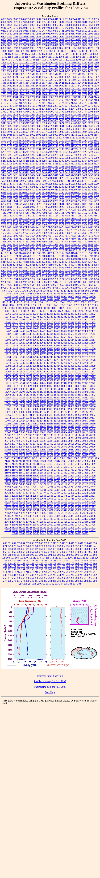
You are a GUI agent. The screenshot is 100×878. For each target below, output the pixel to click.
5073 (21, 131)
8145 (26, 253)
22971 (92, 507)
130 (19, 560)
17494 (92, 377)
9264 (44, 279)
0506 (67, 30)
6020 (61, 178)
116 (52, 557)
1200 (55, 59)
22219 (43, 487)
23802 (57, 527)
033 (59, 546)
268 (72, 578)
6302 (3, 189)
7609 (55, 235)
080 (81, 552)
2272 (73, 105)
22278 (29, 490)
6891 (9, 207)
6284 (67, 186)
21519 (36, 466)
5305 (90, 160)
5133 (44, 140)
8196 (3, 259)
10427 (10, 290)
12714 (15, 354)
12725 (57, 354)
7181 (32, 218)
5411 (26, 172)
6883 (73, 204)
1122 (10, 53)
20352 (78, 440)
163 (72, 563)
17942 (78, 383)
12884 (50, 368)
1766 (32, 94)
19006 (7, 409)
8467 (38, 270)
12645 (15, 348)
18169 (64, 388)
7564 (96, 230)
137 (50, 560)
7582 (44, 233)
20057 (29, 432)
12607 (22, 339)
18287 (15, 391)
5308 (9, 163)
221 (50, 572)
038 (81, 546)
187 (86, 566)
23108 (64, 513)
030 (45, 546)
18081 (85, 386)
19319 (15, 417)
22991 (36, 510)
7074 (61, 209)
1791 (55, 97)
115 (48, 557)
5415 (50, 172)
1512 (44, 74)
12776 (92, 360)
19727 (7, 426)
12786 (64, 363)
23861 (15, 530)
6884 (78, 204)
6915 (21, 207)
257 (23, 578)
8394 (38, 267)
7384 (84, 224)
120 (70, 557)
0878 (67, 45)
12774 (78, 360)
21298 (29, 461)
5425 (9, 175)
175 (32, 566)
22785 (22, 504)
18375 (22, 394)
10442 (67, 290)
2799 (96, 111)
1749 (32, 91)
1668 (55, 85)
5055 (26, 129)
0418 (55, 27)
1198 (44, 59)
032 (54, 546)
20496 (57, 443)
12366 (50, 313)
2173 (55, 103)
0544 (3, 33)
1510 (32, 74)
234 (14, 575)
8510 (44, 273)
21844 (92, 472)
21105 (18, 458)
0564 (15, 33)
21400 (92, 461)
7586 (55, 233)
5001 (32, 120)
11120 (53, 311)
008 (41, 543)
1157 (27, 56)
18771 (22, 403)
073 (50, 552)
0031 (44, 22)
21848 (15, 475)
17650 (78, 380)
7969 (84, 244)
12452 (29, 328)
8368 (44, 264)
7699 (50, 241)
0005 (26, 19)
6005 (21, 178)
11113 (32, 311)
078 (72, 552)
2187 (15, 105)
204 (68, 569)
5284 (21, 160)
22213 (29, 487)
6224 (67, 183)
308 (79, 583)
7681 (26, 241)
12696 (43, 351)
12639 (64, 345)
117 (56, 557)
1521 (96, 74)
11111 (19, 311)
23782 (43, 527)
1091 (33, 51)
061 (90, 549)
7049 (26, 209)
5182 (90, 146)
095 (54, 554)
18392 (43, 394)
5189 (26, 149)
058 (77, 549)
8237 (50, 261)
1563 (73, 77)
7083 (4, 212)
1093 (44, 51)
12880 (22, 368)
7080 (84, 209)
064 (10, 552)
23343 (71, 516)
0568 (38, 33)
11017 (19, 302)
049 (36, 549)
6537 (9, 198)
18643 (92, 397)
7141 (21, 215)
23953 (85, 530)
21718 (50, 469)
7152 (44, 215)
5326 (3, 166)
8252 (73, 261)
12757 (22, 360)
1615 (32, 82)
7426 (55, 227)
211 (5, 572)
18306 (36, 391)
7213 (9, 221)
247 (72, 575)
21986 (29, 481)
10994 (36, 299)
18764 (15, 403)
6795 (21, 204)
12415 (43, 322)
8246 (61, 261)
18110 (36, 388)
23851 (85, 527)
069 (32, 552)
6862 (26, 204)
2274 (84, 105)
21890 (92, 475)
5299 (55, 160)
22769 (92, 501)
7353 (55, 224)
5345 (67, 166)
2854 (73, 114)
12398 (43, 319)
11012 (5, 302)
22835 (71, 504)
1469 (78, 71)
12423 (92, 322)
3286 (3, 120)
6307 (32, 189)
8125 (61, 250)
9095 (84, 276)
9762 (73, 287)
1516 (67, 74)
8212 (90, 259)
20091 (71, 432)
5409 (15, 172)
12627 (71, 342)
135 (41, 560)
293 (90, 580)
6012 (44, 178)
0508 (78, 30)
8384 (3, 267)
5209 (15, 152)
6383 (9, 195)
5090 (21, 134)
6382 (3, 195)
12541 (85, 334)
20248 (85, 438)
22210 (22, 487)
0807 (55, 39)
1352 (96, 68)
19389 (78, 417)
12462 (7, 331)
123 (83, 557)
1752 (50, 91)
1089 (21, 51)
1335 (3, 68)
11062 (88, 302)
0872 (32, 45)
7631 (21, 238)
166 (86, 563)
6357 (55, 192)
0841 (73, 42)
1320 (44, 65)
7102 (67, 212)
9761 (67, 287)
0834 (38, 42)
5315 (38, 163)
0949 (26, 48)
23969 (15, 533)
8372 (55, 264)
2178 (78, 103)
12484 (22, 334)
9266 (55, 279)
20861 (85, 452)
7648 (50, 238)
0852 (90, 42)
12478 (71, 331)
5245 (21, 157)
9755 (44, 287)
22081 (7, 484)
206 (77, 569)
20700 (29, 452)
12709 (85, 351)
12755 (15, 360)
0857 (21, 45)
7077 (67, 209)
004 (23, 543)
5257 (78, 157)
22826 (57, 504)
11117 (39, 311)
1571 (21, 79)
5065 (78, 129)
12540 (78, 334)
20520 (64, 443)
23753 (29, 527)
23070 (22, 513)
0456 (21, 30)
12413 (36, 322)
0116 (3, 27)
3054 (32, 117)
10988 (92, 296)
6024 (84, 178)
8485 (96, 270)
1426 (32, 71)
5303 (78, 160)
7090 (38, 212)
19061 (57, 409)
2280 (21, 108)
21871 (43, 475)
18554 (29, 397)
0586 (78, 33)
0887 (96, 45)
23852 (92, 527)
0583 (73, 33)
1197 (38, 59)
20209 (43, 438)
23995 (29, 533)
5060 (50, 129)
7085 (15, 212)
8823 (84, 273)
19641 (50, 423)
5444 (44, 175)
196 (32, 569)
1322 (55, 65)
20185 (29, 438)
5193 (50, 149)
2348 (78, 108)
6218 (38, 183)
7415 (38, 227)
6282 (55, 186)
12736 (15, 357)
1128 (44, 53)
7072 (55, 209)
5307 (3, 163)
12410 (15, 322)
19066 (78, 409)
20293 (36, 440)
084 (5, 554)
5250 (50, 157)
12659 (22, 351)
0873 (38, 45)
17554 (43, 380)
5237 (73, 155)
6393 (26, 195)
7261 (9, 224)
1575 (44, 79)
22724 (92, 498)
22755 (71, 501)
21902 (22, 478)
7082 (96, 209)
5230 (32, 155)
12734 (7, 357)
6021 (67, 178)
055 (63, 549)
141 (68, 560)
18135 (50, 388)
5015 (15, 123)
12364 (36, 313)
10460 (22, 293)
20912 (7, 455)
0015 (78, 19)
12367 (57, 313)
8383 (96, 264)
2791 (55, 111)
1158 (32, 56)
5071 (9, 131)
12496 (57, 334)
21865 (36, 475)
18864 (36, 406)
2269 (55, 105)
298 (34, 583)
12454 (43, 328)
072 (45, 552)
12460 (85, 328)
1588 (21, 82)
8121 (49, 250)
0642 (44, 36)
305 (66, 583)
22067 (85, 481)
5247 (32, 157)
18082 (92, 386)
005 (27, 543)
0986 (55, 48)
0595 (15, 36)
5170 (21, 146)
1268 (9, 62)
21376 (71, 461)
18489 (7, 397)
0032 (50, 22)
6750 (55, 201)
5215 (50, 152)
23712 (85, 524)
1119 (89, 51)
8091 (27, 250)
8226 (38, 261)
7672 (15, 241)
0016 (84, 19)
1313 (9, 65)
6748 (44, 201)
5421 (84, 172)
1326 (73, 65)
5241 (96, 155)
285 (54, 580)
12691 (36, 351)
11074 (25, 305)
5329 (21, 166)
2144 (90, 97)
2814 (21, 114)
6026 (96, 178)
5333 (44, 166)
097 (63, 554)
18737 (71, 400)
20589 (78, 446)
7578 (38, 233)
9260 (38, 279)
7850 (32, 244)
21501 (22, 466)
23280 (29, 516)
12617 (92, 339)
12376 (22, 316)
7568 (9, 233)
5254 (67, 157)
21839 (85, 472)
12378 (36, 316)
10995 (43, 299)
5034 (21, 126)
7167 (21, 218)
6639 (84, 198)
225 (68, 572)
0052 (96, 22)
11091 (88, 305)
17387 (7, 377)
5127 (15, 140)
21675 (29, 469)
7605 (38, 235)
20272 (15, 440)
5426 (15, 175)
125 (92, 557)
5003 (44, 120)
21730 (57, 469)
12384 (78, 316)
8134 (90, 250)
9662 (78, 285)
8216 (15, 261)
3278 (55, 117)
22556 (50, 495)
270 (81, 578)
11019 (32, 302)
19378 (71, 417)
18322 (64, 391)
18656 (15, 400)
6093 (27, 181)
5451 (84, 175)
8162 (61, 253)
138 (54, 560)
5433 (26, 175)
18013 (15, 386)
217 (32, 572)
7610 (61, 235)
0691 (26, 39)
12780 (22, 363)
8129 (78, 250)
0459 (38, 30)
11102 (61, 308)
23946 (78, 530)
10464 (43, 293)
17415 (22, 377)
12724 (50, 354)
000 (5, 543)
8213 (96, 259)
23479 (92, 518)
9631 (3, 285)
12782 (36, 363)
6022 (73, 178)
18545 (22, 397)
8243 (55, 261)
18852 (15, 406)
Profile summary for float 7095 (50, 681)
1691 (73, 88)
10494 (92, 293)
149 (10, 563)
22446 (22, 492)
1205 (84, 59)
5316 (44, 163)
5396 (67, 169)
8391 (21, 267)
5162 (73, 143)
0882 (84, 45)
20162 (7, 438)
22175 (78, 484)
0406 (38, 27)
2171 (44, 103)
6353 (32, 192)
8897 (3, 276)
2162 (90, 100)
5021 (50, 123)
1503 (9, 74)
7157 (73, 215)
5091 (26, 134)
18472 (92, 394)
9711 (96, 285)
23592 (15, 524)
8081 (96, 247)
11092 (95, 305)
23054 (85, 510)
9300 (9, 282)
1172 (15, 59)
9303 (26, 282)
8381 (84, 264)
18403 (50, 394)
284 (50, 580)
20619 (36, 449)
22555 (43, 495)
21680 (36, 469)
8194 (96, 256)
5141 (90, 140)
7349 (44, 224)
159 (54, 563)
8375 (67, 264)
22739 (29, 501)
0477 (44, 30)
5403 (9, 172)
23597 (29, 524)
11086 (67, 305)
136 (45, 560)
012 (59, 543)
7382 (78, 224)
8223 (32, 261)
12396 (36, 319)
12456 (57, 328)
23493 (29, 521)
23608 (43, 524)
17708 (92, 380)
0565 (21, 33)
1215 (89, 59)
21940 (64, 478)
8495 (15, 273)
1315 (21, 65)
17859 (36, 383)
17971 (85, 383)
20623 (50, 449)
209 (90, 569)
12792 (7, 365)
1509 (26, 74)
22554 (36, 495)
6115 (90, 181)
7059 (38, 209)
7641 (32, 238)
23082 (43, 513)
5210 (21, 152)
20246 (78, 438)
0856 (15, 45)
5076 (38, 131)
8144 (21, 253)
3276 (44, 117)
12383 (71, 316)
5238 (78, 155)
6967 (90, 207)
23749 (22, 527)
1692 (78, 88)
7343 (32, 224)
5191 (38, 149)
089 (27, 554)
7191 (90, 218)
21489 (92, 464)
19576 (78, 420)
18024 (29, 386)
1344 (50, 68)
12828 (85, 365)
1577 (55, 79)
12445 (71, 325)
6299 (84, 186)
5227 (15, 155)
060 (86, 549)
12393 (22, 319)
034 (63, 546)
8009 (15, 247)
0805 (50, 39)
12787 (71, 363)
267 (68, 578)
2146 (3, 100)
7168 (26, 218)
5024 (61, 123)
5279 (90, 157)
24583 (57, 533)
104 (95, 554)
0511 (96, 30)
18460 (78, 394)
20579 (64, 446)
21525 (43, 466)
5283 (15, 160)
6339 (9, 192)
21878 (57, 475)
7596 (90, 233)
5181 (84, 146)
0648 (73, 36)
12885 (57, 368)
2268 (50, 105)
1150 (84, 53)
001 (10, 543)
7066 (44, 209)
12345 (80, 311)
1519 (84, 74)
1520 (90, 74)
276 (14, 580)
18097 (15, 388)
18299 (29, 391)
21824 (50, 472)
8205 (50, 259)
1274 (38, 62)
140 (63, 560)
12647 (29, 348)
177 (41, 566)
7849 (26, 244)
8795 (67, 273)
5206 (96, 149)
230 (90, 572)
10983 (57, 296)
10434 (32, 290)
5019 (38, 123)
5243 (9, 157)
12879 (15, 368)
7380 (73, 224)
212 (10, 572)
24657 (64, 533)
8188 (73, 256)
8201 (32, 259)
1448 (44, 71)
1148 (72, 53)
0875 (50, 45)
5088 (9, 134)
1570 (15, 79)
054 (59, 549)
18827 (85, 403)
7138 (3, 215)
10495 (7, 296)
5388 (32, 169)
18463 (85, 394)
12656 (92, 348)
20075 (50, 432)
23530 (71, 521)
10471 (57, 293)
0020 (3, 22)
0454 (9, 30)
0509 (84, 30)
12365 (43, 313)
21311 (43, 461)
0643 (50, 36)
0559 (9, 33)
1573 (32, 79)
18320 (50, 391)
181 (59, 566)
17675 (85, 380)
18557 (36, 397)
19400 (85, 417)
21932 (50, 478)
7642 (38, 238)
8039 (44, 247)
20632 (71, 449)
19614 (29, 423)
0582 (67, 33)
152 (23, 563)
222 (54, 572)
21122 (32, 458)
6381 (96, 192)
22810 (50, 504)
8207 (61, 259)
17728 (15, 383)
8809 (73, 273)
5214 (44, 152)
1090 (27, 51)
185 (77, 566)
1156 (21, 56)
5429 (21, 175)
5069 (3, 131)
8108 (32, 250)
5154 (26, 143)
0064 (67, 25)
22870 (7, 507)
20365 (7, 443)
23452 (64, 518)
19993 (50, 429)
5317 (50, 163)
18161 (57, 388)
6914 (15, 207)
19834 (50, 426)
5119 (66, 137)
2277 (3, 108)
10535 (29, 296)
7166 (15, 218)
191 (10, 569)
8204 (44, 259)
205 (72, 569)
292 (86, 580)
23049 (71, 510)
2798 (90, 111)
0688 (9, 39)
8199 (21, 259)
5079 (55, 131)
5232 (44, 155)
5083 (78, 131)
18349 (85, 391)
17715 (7, 383)
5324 (90, 163)
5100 (67, 134)
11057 (74, 302)
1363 (3, 71)
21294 (22, 461)
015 (72, 543)
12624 (50, 342)
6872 (32, 204)
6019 (55, 178)
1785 (21, 97)
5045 (73, 126)
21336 (50, 461)
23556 (85, 521)
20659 (92, 449)
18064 (64, 386)
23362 (85, 516)
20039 (85, 429)
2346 (67, 108)
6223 (61, 183)
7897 (50, 244)
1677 (3, 88)
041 (95, 546)
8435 (84, 267)
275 (10, 580)
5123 (89, 137)
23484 (15, 521)
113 (39, 557)
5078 (50, 131)
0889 (9, 48)
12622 (36, 342)
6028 (9, 181)
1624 (78, 82)
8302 (26, 264)
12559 (57, 337)
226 (72, 572)
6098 (55, 181)
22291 (43, 490)
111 (30, 557)
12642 (85, 345)
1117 (78, 51)
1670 (67, 85)
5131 (32, 140)
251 (90, 575)
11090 (81, 305)
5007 (67, 120)
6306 (26, 189)
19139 (78, 412)
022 (10, 546)
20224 (57, 438)
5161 (67, 143)
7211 (96, 218)
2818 (44, 114)
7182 (38, 218)
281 (36, 580)
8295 (21, 264)
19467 (50, 420)
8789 (61, 273)
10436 (46, 290)
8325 (32, 264)
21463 (50, 464)
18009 (7, 386)
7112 (84, 212)
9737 (9, 287)
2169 (32, 103)
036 (72, 546)
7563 (90, 230)
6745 (26, 201)
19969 (22, 429)
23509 (43, 521)
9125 (9, 279)
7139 (9, 215)
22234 (57, 487)
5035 (26, 126)
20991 (78, 455)
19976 (36, 429)
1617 (44, 82)
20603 (15, 449)
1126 (32, 53)
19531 (71, 420)
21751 (64, 469)
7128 (96, 212)
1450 (55, 71)
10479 (64, 293)
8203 (38, 259)
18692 (36, 400)
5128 (21, 140)
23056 (92, 510)
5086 (96, 131)
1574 (38, 79)
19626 (43, 423)
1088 (16, 51)
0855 (9, 45)
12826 (71, 365)
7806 (90, 241)
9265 (50, 279)
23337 (64, 516)
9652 (50, 285)
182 (63, 566)
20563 (43, 446)
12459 (78, 328)
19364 (64, 417)
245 (63, 575)
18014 (22, 386)
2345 (61, 108)
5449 (73, 175)
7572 (21, 233)
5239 (84, 155)
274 (5, 580)
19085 (22, 412)
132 (27, 560)
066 (19, 552)
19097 (36, 412)
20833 (71, 452)
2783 (9, 111)
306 (70, 583)
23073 (36, 513)
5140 (84, 140)
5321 (73, 163)
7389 (90, 224)
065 (14, 552)
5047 (84, 126)
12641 (78, 345)
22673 (36, 498)
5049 (96, 126)
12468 (22, 331)
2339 (26, 108)
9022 (50, 276)
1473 (90, 71)
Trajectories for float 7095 (50, 676)
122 (79, 557)
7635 (26, 238)
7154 (55, 215)
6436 (67, 195)
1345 (55, 68)
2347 (73, 108)
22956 (71, 507)
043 (10, 549)
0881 (78, 45)
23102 (57, 513)
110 (26, 557)
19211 (43, 414)
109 (21, 557)
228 (81, 572)
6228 (90, 183)
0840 (67, 42)
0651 (90, 36)
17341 (71, 374)
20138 (71, 435)
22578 (64, 495)
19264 (64, 414)
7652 (61, 238)
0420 (67, 27)
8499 (32, 273)
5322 (78, 163)
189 (95, 566)
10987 (85, 296)
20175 (22, 438)
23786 (50, 527)
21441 (36, 464)
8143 (15, 253)
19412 (15, 420)
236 (23, 575)
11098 (33, 308)
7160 (90, 215)
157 (45, 563)
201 (54, 569)
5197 (73, 149)
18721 (57, 400)
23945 (71, 530)
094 (50, 554)
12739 (22, 357)
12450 (15, 328)
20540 (15, 446)
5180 (78, 146)
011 (54, 543)
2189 (26, 105)
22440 (15, 492)
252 (95, 575)
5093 (38, 134)
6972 (9, 209)
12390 (15, 319)
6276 (21, 186)
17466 (71, 377)
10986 (78, 296)
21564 (71, 466)
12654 (78, 348)
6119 (3, 183)
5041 (61, 126)
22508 (85, 492)
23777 (36, 527)
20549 (29, 446)
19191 (29, 414)
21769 (78, 469)
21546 (64, 466)
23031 (50, 510)
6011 (38, 178)
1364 (9, 71)
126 (97, 557)
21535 (57, 466)
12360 (7, 313)
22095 (22, 484)
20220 (50, 438)
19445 (43, 420)
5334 (50, 166)
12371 (85, 313)
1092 (39, 51)
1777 (73, 94)
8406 (61, 267)
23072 (29, 513)
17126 (29, 371)
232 (5, 575)
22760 (85, 501)
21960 (78, 478)
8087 (15, 250)
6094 (32, 181)
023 (14, 546)
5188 (21, 149)
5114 (44, 137)
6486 (90, 195)
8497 (21, 273)
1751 (44, 91)
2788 (38, 111)
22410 (92, 490)
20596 (92, 446)
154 (32, 563)
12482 (7, 334)
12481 (92, 331)
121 (74, 557)
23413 (29, 518)
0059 (38, 25)
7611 (67, 235)
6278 (32, 186)
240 (41, 575)
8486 (3, 273)
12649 (43, 348)
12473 (43, 331)
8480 (73, 270)
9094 (78, 276)
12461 (92, 328)
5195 (61, 149)
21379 (78, 461)
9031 (55, 276)
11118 (46, 311)
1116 (73, 51)
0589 (84, 33)
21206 (60, 458)
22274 (22, 490)
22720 (78, 498)
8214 (3, 261)
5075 (32, 131)
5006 (61, 120)
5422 (90, 172)
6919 (44, 207)
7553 (61, 230)
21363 (64, 461)
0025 (15, 22)
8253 (78, 261)
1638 (38, 85)
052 (50, 549)
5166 (96, 143)
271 (86, 578)
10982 (50, 296)
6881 (61, 204)
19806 (43, 426)
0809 (61, 39)
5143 (3, 143)
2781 (96, 108)
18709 (50, 400)
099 (72, 554)
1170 (4, 59)
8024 (32, 247)
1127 (38, 53)
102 (86, 554)
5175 (50, 146)
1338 (21, 68)
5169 (15, 146)
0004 (21, 19)
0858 (26, 45)
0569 (44, 33)
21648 (85, 466)
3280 (67, 117)
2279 (15, 108)
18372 (15, 394)
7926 (61, 244)
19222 (57, 414)
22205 (15, 487)
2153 (44, 100)
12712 (7, 354)
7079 (78, 209)
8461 (26, 270)
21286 (7, 461)
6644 (15, 201)
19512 (64, 420)
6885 (84, 204)
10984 (64, 296)
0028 (26, 22)
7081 (90, 209)
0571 (55, 33)
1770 (55, 94)
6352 (26, 192)
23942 (64, 530)
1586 (9, 82)
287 (63, 580)
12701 (57, 351)
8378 (73, 264)
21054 (4, 458)
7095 (50, 212)
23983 (22, 533)
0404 (26, 27)
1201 (61, 59)
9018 (44, 276)
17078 (22, 371)
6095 (38, 181)
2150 (26, 100)
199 (45, 569)
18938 (78, 406)
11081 (39, 305)
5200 (90, 149)
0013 (67, 19)
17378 (85, 374)
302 (52, 583)
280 (32, 580)
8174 (15, 256)
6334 (78, 189)
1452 (67, 71)
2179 (84, 103)
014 (68, 543)
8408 (67, 267)
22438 (7, 492)
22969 (85, 507)
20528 (85, 443)
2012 (78, 97)
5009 (78, 120)
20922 (22, 455)
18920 (64, 406)
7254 (84, 221)
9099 (96, 276)
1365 (15, 71)
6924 (73, 207)
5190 (32, 149)
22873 (15, 507)
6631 (44, 198)
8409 (73, 267)
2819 (50, 114)
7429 (61, 227)
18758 (92, 400)
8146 (32, 253)
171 (14, 566)
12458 (71, 328)
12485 (29, 334)
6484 (78, 195)
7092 (44, 212)
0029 (32, 22)
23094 (50, 513)
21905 (29, 478)
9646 (38, 285)
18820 (64, 403)
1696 (3, 91)
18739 (78, 400)
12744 (43, 357)
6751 (61, 201)
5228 (21, 155)
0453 (3, 30)
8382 (90, 264)
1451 (61, 71)
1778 (78, 94)
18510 (15, 397)
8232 (44, 261)
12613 (64, 339)
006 (32, 543)
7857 (38, 244)
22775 (15, 504)
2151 (32, 100)
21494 (7, 466)
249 (81, 575)
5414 (44, 172)
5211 (26, 152)
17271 (22, 374)
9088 (61, 276)
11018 (25, 302)
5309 (15, 163)
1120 (95, 51)
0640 (32, 36)
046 (23, 549)
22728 (15, 501)
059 (81, 549)
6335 (84, 189)
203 (63, 569)
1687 (55, 88)
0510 (90, 30)
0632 (21, 36)
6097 (50, 181)
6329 (73, 189)
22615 (85, 495)
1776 (67, 94)
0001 (3, 19)
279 (27, 580)
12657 (7, 351)
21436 (29, 464)
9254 (21, 279)
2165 (9, 103)
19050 (50, 409)
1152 (95, 53)
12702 (64, 351)
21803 (7, 472)
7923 (55, 244)
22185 (85, 484)
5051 (9, 129)
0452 (96, 27)
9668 (90, 285)
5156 (38, 143)
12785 (57, 363)
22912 (29, 507)
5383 (9, 169)
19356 (50, 417)
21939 (57, 478)
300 (43, 583)
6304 (15, 189)
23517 (57, 521)
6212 (32, 183)
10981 (43, 296)
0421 (73, 27)
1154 (10, 56)
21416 (7, 464)
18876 (43, 406)
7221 (44, 221)
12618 (7, 342)
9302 (21, 282)
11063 (95, 302)
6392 (21, 195)
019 (90, 543)
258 (27, 578)
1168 (89, 56)
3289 (21, 120)
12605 (7, 339)
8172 (3, 256)
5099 (61, 134)
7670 (9, 241)
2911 (84, 114)
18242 (92, 388)
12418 (64, 322)
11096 (19, 308)
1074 (67, 48)
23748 (15, 527)
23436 (50, 518)
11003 (78, 299)
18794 (36, 403)
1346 (61, 68)
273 (95, 578)
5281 (3, 160)
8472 (50, 270)
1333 (90, 65)
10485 (71, 293)
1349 (78, 68)
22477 (50, 492)
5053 (21, 129)
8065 (73, 247)
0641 (38, 36)
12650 (50, 348)
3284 (90, 117)
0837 (55, 42)
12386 (92, 316)
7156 (67, 215)
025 (23, 546)
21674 (22, 469)
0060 (44, 25)
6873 (38, 204)
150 (14, 563)
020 (95, 543)
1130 (55, 53)
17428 (36, 377)
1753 (55, 91)
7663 (84, 238)
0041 (84, 22)
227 (77, 572)
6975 (15, 209)
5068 (96, 129)
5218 (67, 152)
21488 (85, 464)
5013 (3, 123)
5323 (84, 163)
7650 (55, 238)
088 (23, 554)
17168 (57, 371)
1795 (67, 97)
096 (59, 554)
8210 (78, 259)
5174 (44, 146)
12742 (36, 357)
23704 (78, 524)
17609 (64, 380)
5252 (61, 157)
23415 (36, 518)
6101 (67, 181)
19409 (7, 420)
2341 (38, 108)
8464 (32, 270)
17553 (36, 380)
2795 (73, 111)
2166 (15, 103)
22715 (71, 498)
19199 (36, 414)
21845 (7, 475)
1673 (84, 85)
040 (90, 546)
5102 (78, 134)
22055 (64, 481)
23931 (50, 530)
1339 (26, 68)
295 (21, 583)
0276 (15, 27)
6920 (50, 207)
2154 (50, 100)
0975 (44, 48)
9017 (38, 276)
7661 (78, 238)
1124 (21, 53)
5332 (38, 166)
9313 (61, 282)
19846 (64, 426)
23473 (85, 518)
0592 (96, 33)
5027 (78, 123)
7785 (78, 241)
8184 (61, 256)
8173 (9, 256)
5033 (15, 126)
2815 (26, 114)
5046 (78, 126)
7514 (3, 230)
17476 (85, 377)
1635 (26, 85)
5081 (67, 131)
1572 (26, 79)
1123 (15, 53)
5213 (38, 152)
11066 (12, 305)
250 (86, 575)
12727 (64, 354)
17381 (92, 374)
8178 (32, 256)
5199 (84, 149)
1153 (4, 56)
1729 (9, 91)
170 (10, 566)
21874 (50, 475)
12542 (92, 334)
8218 (26, 261)
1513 (50, 74)
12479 (78, 331)
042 (5, 549)
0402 (21, 27)
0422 (78, 27)
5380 (96, 166)
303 (57, 583)
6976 (21, 209)
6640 (90, 198)
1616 (38, 82)
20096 (78, 432)
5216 (55, 152)
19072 (92, 409)
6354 (38, 192)
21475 (64, 464)
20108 (92, 432)
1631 (3, 85)
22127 (43, 484)
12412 (29, 322)
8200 (26, 259)
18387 (36, 394)
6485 (84, 195)
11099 (40, 308)
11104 (74, 308)
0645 (61, 36)
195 (27, 569)
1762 (9, 94)
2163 (96, 100)
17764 (22, 383)
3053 (26, 117)
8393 (32, 267)
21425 (15, 464)
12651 (57, 348)
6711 (21, 201)
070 (36, 552)
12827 (78, 365)
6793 (9, 204)
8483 (90, 270)
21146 (53, 458)
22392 (78, 490)
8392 (26, 267)
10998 (64, 299)
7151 (38, 215)
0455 (15, 30)
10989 (8, 299)
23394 (15, 518)
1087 (10, 51)
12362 (22, 313)
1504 (15, 74)
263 (50, 578)
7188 (73, 218)
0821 (73, 39)
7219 (32, 221)
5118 (61, 137)
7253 (78, 221)
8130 (84, 250)
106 (8, 557)
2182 (3, 105)
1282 (84, 62)
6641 (96, 198)
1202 (66, 59)
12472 (36, 331)
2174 (61, 103)
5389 (38, 169)
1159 (38, 56)
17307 (29, 374)
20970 (57, 455)
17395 (15, 377)
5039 (50, 126)
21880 (71, 475)
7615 (90, 235)
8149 (38, 253)
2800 (3, 114)
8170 (96, 253)
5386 (26, 169)
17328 (57, 374)
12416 (50, 322)
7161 (96, 215)
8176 (26, 256)
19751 (29, 426)
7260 (3, 224)
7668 (3, 241)
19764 (36, 426)
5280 (96, 157)
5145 (15, 143)
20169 (15, 438)
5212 (32, 152)
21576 (78, 466)
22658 (29, 498)
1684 (38, 88)
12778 (7, 363)
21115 (25, 458)
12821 (36, 365)
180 (54, 566)
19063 (64, 409)
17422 (29, 377)
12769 (57, 360)
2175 (67, 103)
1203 (72, 59)
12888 (71, 368)
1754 (61, 91)
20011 (78, 429)
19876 (85, 426)
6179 (26, 183)
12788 (78, 363)
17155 (50, 371)
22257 (92, 487)
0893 (15, 48)
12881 (29, 368)
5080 (61, 131)
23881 (36, 530)
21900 (15, 478)
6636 (67, 198)
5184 (3, 149)
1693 (84, 88)
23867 (22, 530)
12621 (29, 342)
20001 (64, 429)
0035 (67, 22)
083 (95, 552)
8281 (9, 264)
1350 (84, 68)
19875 (78, 426)
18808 (50, 403)
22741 (36, 501)
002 (14, 543)
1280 (73, 62)
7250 (61, 221)
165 (81, 563)
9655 (55, 285)
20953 (43, 455)
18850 (7, 406)
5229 (26, 155)
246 (68, 575)
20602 (7, 449)
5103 (84, 134)
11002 (71, 299)
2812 (9, 114)
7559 (84, 230)
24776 (71, 533)
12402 (64, 319)
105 (3, 557)
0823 (84, 39)
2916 (15, 117)
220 (45, 572)
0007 (38, 19)
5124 (95, 137)
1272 (26, 62)
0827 (96, 39)
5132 (38, 140)
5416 (55, 172)
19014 (15, 409)
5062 (61, 129)
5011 (90, 120)
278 (23, 580)
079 (77, 552)
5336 (55, 166)
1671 (73, 85)
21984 (22, 481)
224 (63, 572)
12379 (43, 316)
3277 (50, 117)
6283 (61, 186)
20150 (92, 435)
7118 (90, 212)
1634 (21, 85)
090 (32, 554)
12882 (36, 368)
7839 (15, 244)
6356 (50, 192)
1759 (90, 91)
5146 (21, 143)
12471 (29, 331)
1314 (15, 65)
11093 (5, 308)
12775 (85, 360)
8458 (21, 270)
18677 (29, 400)
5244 (15, 157)
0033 (55, 22)
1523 (9, 77)
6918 (38, 207)
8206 (55, 259)
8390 (15, 267)
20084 (64, 432)
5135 (55, 140)
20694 (22, 452)
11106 (88, 308)
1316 (26, 65)
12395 (29, 319)
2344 (55, 108)
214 (19, 572)
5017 (26, 123)
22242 (64, 487)
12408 (92, 319)
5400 (90, 169)
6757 (96, 201)
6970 (3, 209)
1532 (32, 77)
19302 (92, 414)
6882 (67, 204)
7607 (50, 235)
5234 (55, 155)
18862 (29, 406)
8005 (3, 247)
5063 (67, 129)
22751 (57, 501)
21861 (29, 475)
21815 (36, 472)
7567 (3, 233)
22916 (36, 507)
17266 (7, 374)
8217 (21, 261)
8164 (73, 253)
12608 (29, 339)
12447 (85, 325)
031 (50, 546)
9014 (32, 276)
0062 (55, 25)
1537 (55, 77)
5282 (9, 160)
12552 (43, 337)
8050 (55, 247)
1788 (38, 97)
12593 (85, 337)
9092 (73, 276)
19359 (57, 417)
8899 (15, 276)
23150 (85, 513)
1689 (67, 88)
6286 (78, 186)
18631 (85, 397)
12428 (22, 325)
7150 (32, 215)
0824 (90, 39)
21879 (64, 475)
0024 (9, 22)
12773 (71, 360)
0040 (78, 22)
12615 (78, 339)
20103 (85, 432)
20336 (64, 440)
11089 (74, 305)
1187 (26, 59)
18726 (64, 400)
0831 (21, 42)
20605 (22, 449)
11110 (12, 311)
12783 (43, 363)
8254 (84, 261)
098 (68, 554)
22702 (57, 498)
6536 (3, 198)
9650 (44, 285)
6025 (90, 178)
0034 (61, 22)
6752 (67, 201)
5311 (26, 163)
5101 (73, 134)
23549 (78, 521)
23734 (7, 527)
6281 (50, 186)
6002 (15, 178)
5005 (55, 120)
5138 (73, 140)
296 (25, 583)
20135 (50, 435)
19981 (43, 429)
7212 (3, 221)
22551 (29, 495)
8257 (90, 261)
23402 (22, 518)
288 (68, 580)
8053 (67, 247)
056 (68, 549)
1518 (78, 74)
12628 (78, 342)
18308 (43, 391)
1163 (61, 56)
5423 (96, 172)
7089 (32, 212)
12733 (92, 354)
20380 (22, 443)
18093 (8, 388)
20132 (36, 435)
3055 (38, 117)
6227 (84, 183)
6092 (21, 181)
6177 (21, 183)
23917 (43, 530)
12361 (15, 313)
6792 (3, 204)
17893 (50, 383)
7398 (3, 227)
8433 (78, 267)
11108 (5, 311)
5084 (84, 131)
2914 (3, 117)
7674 (21, 241)
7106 (73, 212)
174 (27, 566)
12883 (43, 368)
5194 (55, 149)
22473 (36, 492)
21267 (81, 458)
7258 (96, 221)
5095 (50, 134)
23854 (7, 530)
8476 (61, 270)
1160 (44, 56)
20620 (43, 449)
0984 (50, 48)
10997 (57, 299)
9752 (32, 287)
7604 (32, 235)
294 (95, 580)
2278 (9, 108)
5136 (61, 140)
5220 (73, 152)
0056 (21, 25)
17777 (29, 383)
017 (81, 543)
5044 (67, 126)
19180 (22, 414)
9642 (26, 285)
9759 (61, 287)
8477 (67, 270)
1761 (3, 94)
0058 (32, 25)
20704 (36, 452)
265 (59, 578)
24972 (85, 533)
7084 (9, 212)
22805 (43, 504)
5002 (38, 120)
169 (5, 566)
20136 (57, 435)
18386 (29, 394)
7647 (44, 238)
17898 (57, 383)
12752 (92, 357)
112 (34, 557)
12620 (22, 342)
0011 (55, 19)
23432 (43, 518)
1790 (50, 97)
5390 (44, 169)
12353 (87, 311)
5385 (21, 169)
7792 (84, 241)
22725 (7, 501)
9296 (3, 282)
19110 (50, 412)
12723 (43, 354)
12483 (15, 334)
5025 (67, 123)
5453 (96, 175)
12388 (7, 319)
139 (59, 560)
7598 (3, 235)
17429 (43, 377)
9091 (67, 276)
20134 (43, 435)
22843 (78, 504)
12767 (43, 360)
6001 (9, 178)
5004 (50, 120)
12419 (71, 322)
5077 (44, 131)
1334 (96, 65)
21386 (85, 461)
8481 (78, 270)
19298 (85, 414)
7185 (55, 218)
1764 (21, 94)
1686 (50, 88)
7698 (44, 241)
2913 (96, 114)
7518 (9, 230)
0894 (21, 48)
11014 (12, 302)
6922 (61, 207)
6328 (67, 189)
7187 (67, 218)
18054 (57, 386)
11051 (46, 302)
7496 (96, 227)
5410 (21, 172)
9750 (26, 287)
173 (23, 566)
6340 (15, 192)
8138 (96, 250)
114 (43, 557)
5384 (15, 169)
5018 (32, 123)
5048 (90, 126)
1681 (21, 88)
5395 (61, 169)
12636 (43, 345)
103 (90, 554)
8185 (67, 256)
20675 (15, 452)
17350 (78, 374)
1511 (38, 74)
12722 (36, 354)
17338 (64, 374)
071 (41, 552)
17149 (43, 371)
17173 (64, 371)
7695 (38, 241)
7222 (50, 221)
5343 (61, 166)
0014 (73, 19)
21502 (29, 466)
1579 (67, 79)
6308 (38, 189)
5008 (73, 120)
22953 (64, 507)
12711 (92, 351)
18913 (57, 406)
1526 (26, 77)
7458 (78, 227)
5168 (9, 146)
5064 (73, 129)
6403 (61, 195)
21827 (57, 472)
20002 (71, 429)
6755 (84, 201)
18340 (78, 391)
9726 (3, 287)
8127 (72, 250)
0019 (96, 19)
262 (45, 578)
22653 (22, 498)
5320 (67, 163)
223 (59, 572)
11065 (5, 305)
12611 (50, 339)
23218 (22, 516)
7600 (15, 235)
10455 (95, 290)
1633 (15, 85)
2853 (67, 114)
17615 (71, 380)
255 (14, 578)
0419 (61, 27)
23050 (78, 510)
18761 (7, 403)
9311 (49, 282)
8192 (84, 256)
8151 (44, 253)
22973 (15, 510)
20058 (36, 432)
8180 (44, 256)
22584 (71, 495)
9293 (90, 279)
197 (36, 569)
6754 (78, 201)
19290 (78, 414)
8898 (9, 276)
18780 (29, 403)
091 (36, 554)
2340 (32, 108)
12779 (15, 363)
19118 (57, 412)
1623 (73, 82)
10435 (39, 290)
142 (72, 560)
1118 (84, 51)
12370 (78, 313)
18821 (71, 403)
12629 (85, 342)
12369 (71, 313)
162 (68, 563)
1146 (61, 53)
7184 (50, 218)
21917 (43, 478)
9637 (21, 285)
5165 (90, 143)
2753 (84, 108)
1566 (90, 77)
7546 (32, 230)
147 (95, 560)
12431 (43, 325)
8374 (61, 264)
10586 (36, 296)
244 (59, 575)
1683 (32, 88)
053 (54, 549)
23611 (57, 524)
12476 (57, 331)
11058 (81, 302)
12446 (78, 325)
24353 (36, 533)
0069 (96, 25)
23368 (92, 516)
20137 (64, 435)
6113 (84, 181)
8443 (90, 267)
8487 (9, 273)
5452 (90, 175)
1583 (90, 79)
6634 (61, 198)
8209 (73, 259)
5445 (50, 175)
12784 (50, 363)
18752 (85, 400)
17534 (22, 380)
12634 (29, 345)
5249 (44, 157)
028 (36, 546)
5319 (61, 163)
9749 (21, 287)
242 (50, 575)
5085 (90, 131)
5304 (84, 160)
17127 (36, 371)
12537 (71, 334)
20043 (7, 432)
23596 (22, 524)
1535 (44, 77)
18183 (71, 388)
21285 (95, 458)
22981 (22, 510)
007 (36, 543)
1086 (4, 51)
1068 (61, 48)
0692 (32, 39)
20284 (29, 440)
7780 (73, 241)
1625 (84, 82)
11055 (67, 302)
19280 (71, 414)
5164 (84, 143)
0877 (61, 45)
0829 (9, 42)
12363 (29, 313)
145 (86, 560)
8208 (67, 259)
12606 (15, 339)
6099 (61, 181)
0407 (44, 27)
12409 (7, 322)
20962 (50, 455)
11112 (26, 311)
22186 (92, 484)
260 (36, 578)
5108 (15, 137)
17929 (71, 383)
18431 (64, 394)
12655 (85, 348)
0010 (50, 19)
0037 (73, 22)
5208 (9, 152)
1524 (15, 77)
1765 (26, 94)
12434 (57, 325)
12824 (57, 365)
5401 (96, 169)
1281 (78, 62)
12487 (36, 334)
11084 (53, 305)
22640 (7, 498)
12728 (71, 354)
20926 (29, 455)
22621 (92, 495)
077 (68, 552)
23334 (57, 516)
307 (75, 583)
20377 (15, 443)
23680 (71, 524)
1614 (26, 82)
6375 (90, 192)
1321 (50, 65)
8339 (38, 264)
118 (61, 557)
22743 (43, 501)
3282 (78, 117)
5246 (26, 157)
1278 (61, 62)
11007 (85, 299)
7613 (78, 235)
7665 (90, 238)
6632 (50, 198)
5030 (96, 123)
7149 (26, 215)
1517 (73, 74)
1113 (56, 51)
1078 (90, 48)
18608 (71, 397)
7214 (15, 221)
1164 (67, 56)
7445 (67, 227)
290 (77, 580)
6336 (90, 189)
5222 (84, 152)
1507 (21, 74)
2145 (96, 97)
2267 (44, 105)
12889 (78, 368)
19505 (57, 420)
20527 (78, 443)
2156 (61, 100)
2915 (9, 117)
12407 (85, 319)
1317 (32, 65)
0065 (73, 25)
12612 (57, 339)
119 (65, 557)
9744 (15, 287)
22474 (43, 492)
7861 (44, 244)
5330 (26, 166)
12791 (92, 363)
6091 (15, 181)
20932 (36, 455)
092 (41, 554)
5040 (55, 126)
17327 (50, 374)
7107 (79, 212)
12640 (71, 345)
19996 (57, 429)
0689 (15, 39)
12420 (78, 322)
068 (27, 552)
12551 (36, 337)
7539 (21, 230)
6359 (67, 192)
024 (19, 546)
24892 (78, 533)
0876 (55, 45)
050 (41, 549)
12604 (92, 337)
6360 (73, 192)
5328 (15, 166)
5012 (96, 120)
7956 (73, 244)
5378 (90, 166)
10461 (29, 293)
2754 (90, 108)
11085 (60, 305)
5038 (44, 126)
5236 (67, 155)
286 (59, 580)
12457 (64, 328)
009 (45, 543)
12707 (71, 351)
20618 (29, 449)
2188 (21, 105)
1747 (21, 91)
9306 (44, 282)
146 (90, 560)
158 (50, 563)
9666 (84, 285)
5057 (38, 129)
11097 (26, 308)
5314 (32, 163)
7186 (61, 218)
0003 (15, 19)
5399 (84, 169)
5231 (38, 155)
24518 (43, 533)
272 (90, 578)
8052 (61, 247)
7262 (15, 224)
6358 (61, 192)
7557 (73, 230)
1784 (15, 97)
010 (50, 543)
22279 (36, 490)
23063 (7, 513)
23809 (71, 527)
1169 (95, 56)
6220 (50, 183)
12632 (15, 345)
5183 (96, 146)
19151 (92, 412)
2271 (67, 105)
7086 (21, 212)
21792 (92, 469)
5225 (3, 155)
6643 (9, 201)
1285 (90, 62)
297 (30, 583)
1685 (44, 88)
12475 (50, 331)
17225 (85, 371)
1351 (90, 68)
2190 (32, 105)
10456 (7, 293)
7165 (9, 218)
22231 (50, 487)
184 (72, 566)
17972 (92, 383)
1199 (49, 59)
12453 (36, 328)
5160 (61, 143)
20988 (71, 455)
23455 (71, 518)
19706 (78, 423)
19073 (8, 412)
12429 (29, 325)
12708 (78, 351)
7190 (84, 218)
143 (77, 560)
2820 (55, 114)
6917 (32, 207)
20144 (78, 435)
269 (77, 578)
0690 (21, 39)
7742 (67, 241)
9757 (50, 287)
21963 (85, 478)
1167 (84, 56)
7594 (78, 233)
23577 (7, 524)
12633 (22, 345)
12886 (64, 368)
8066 (78, 247)
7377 (61, 224)
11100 (47, 308)
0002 (9, 19)
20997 (85, 455)
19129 (71, 412)
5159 (55, 143)
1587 (15, 82)
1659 (44, 85)
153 (27, 563)
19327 (22, 417)
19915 (7, 429)
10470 (50, 293)
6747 (38, 201)
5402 (3, 172)
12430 (36, 325)
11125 (66, 311)
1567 (96, 77)
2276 (96, 105)
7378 (67, 224)
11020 (39, 302)
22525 (15, 495)
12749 (71, 357)
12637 (50, 345)
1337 (15, 68)
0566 (26, 33)
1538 (61, 77)
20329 (50, 440)
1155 (15, 56)
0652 (96, 36)
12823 (50, 365)
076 (63, 552)
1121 (4, 53)
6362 (84, 192)
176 (36, 566)
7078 (73, 209)
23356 (78, 516)
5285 (26, 160)
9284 (73, 279)
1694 (90, 88)
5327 (9, 166)
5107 (10, 137)
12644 (7, 348)
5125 (3, 140)
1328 (84, 65)
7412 (32, 227)
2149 (21, 100)
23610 (50, 524)
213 (14, 572)
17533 (15, 380)
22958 (78, 507)
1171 (9, 59)
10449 (88, 290)
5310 (21, 163)
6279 (38, 186)
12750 (78, 357)
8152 (50, 253)
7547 (38, 230)
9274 (61, 279)
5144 (9, 143)
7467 (84, 227)
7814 (96, 241)
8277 (96, 261)
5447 (61, 175)
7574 (26, 233)
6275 (15, 186)
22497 (78, 492)
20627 (57, 449)
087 (19, 554)
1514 (55, 74)
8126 (67, 250)
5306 (96, 160)
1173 (21, 59)
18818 (57, 403)
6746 (32, 201)
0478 (50, 30)
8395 (44, 267)
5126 (9, 140)
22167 (64, 484)
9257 (32, 279)
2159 (78, 100)
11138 (73, 311)
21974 (7, 481)
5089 (15, 134)
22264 (7, 490)
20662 (7, 452)
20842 (78, 452)
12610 (43, 339)
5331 (32, 166)
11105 (81, 308)
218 (36, 572)
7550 (50, 230)
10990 (15, 299)
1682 (26, 88)
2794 (67, 111)
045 (19, 549)
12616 (85, 339)
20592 (85, 446)
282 (41, 580)
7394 (96, 224)
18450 (71, 394)
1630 (96, 82)
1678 (9, 88)
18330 (71, 391)
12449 (7, 328)
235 (19, 575)
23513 (50, 521)
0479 (55, 30)
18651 (7, 400)
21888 (85, 475)
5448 (67, 175)
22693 (50, 498)
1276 (50, 62)
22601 (78, 495)
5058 (44, 129)
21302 (36, 461)
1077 (84, 48)
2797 (84, 111)
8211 (84, 259)
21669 (15, 469)
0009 (44, 19)
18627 (78, 397)
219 (41, 572)
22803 (36, 504)
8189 (78, 256)
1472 (84, 71)
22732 (22, 501)
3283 (84, 117)
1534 (38, 77)
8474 (55, 270)
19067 (85, 409)
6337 (96, 189)
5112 (32, 137)
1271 (21, 62)
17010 (92, 368)
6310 (50, 189)
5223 (90, 152)
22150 (50, 484)
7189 (78, 218)
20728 (50, 452)
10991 (22, 299)
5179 (73, 146)
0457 (26, 30)
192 (14, 569)
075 (59, 552)
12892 (85, 368)
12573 (64, 337)
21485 (78, 464)
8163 (67, 253)
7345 (38, 224)
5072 (15, 131)
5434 (32, 175)
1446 (38, 71)
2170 (38, 103)
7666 (96, 238)
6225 (73, 183)
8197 (9, 259)
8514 (55, 273)
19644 (57, 423)
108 (17, 557)
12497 (64, 334)
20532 (92, 443)
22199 (7, 487)
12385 (85, 316)
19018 (29, 409)
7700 (55, 241)
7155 (61, 215)
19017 (22, 409)
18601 (64, 397)
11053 (53, 302)
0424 (90, 27)
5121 (78, 137)
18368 (7, 394)
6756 (90, 201)
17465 (64, 377)
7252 (73, 221)
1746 (15, 91)
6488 (96, 195)
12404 (71, 319)
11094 (12, 308)
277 (19, 580)
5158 (50, 143)
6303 (9, 189)
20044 (15, 432)
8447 (3, 270)
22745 (50, 501)
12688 (29, 351)
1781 (96, 94)
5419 (73, 172)
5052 (15, 129)
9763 (78, 287)
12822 (43, 365)
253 (5, 578)
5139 (78, 140)
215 (23, 572)
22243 (71, 487)
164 (77, 563)
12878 (7, 368)
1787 (32, 97)
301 (48, 583)
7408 (26, 227)
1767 (38, 94)
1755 (67, 91)
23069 (15, 513)
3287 (9, 120)
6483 (73, 195)
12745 (50, 357)
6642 (3, 201)
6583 (21, 198)
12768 (50, 360)
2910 (78, 114)
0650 (84, 36)
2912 (90, 114)
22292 (50, 490)
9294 (96, 279)
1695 (96, 88)
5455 (3, 178)
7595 (84, 233)
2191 (38, 105)
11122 (60, 311)
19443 (36, 420)
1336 (9, 68)
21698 (43, 469)
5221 (78, 152)
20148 (85, 435)
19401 (92, 417)
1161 (49, 56)
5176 (55, 146)
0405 (32, 27)
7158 (78, 215)
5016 (21, 123)
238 (32, 575)
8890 (90, 273)
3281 (73, 117)
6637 (73, 198)
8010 (21, 247)
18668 (22, 400)
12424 (7, 325)
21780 (85, 469)
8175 (21, 256)
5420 (78, 172)
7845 (21, 244)
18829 (92, 403)
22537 (22, 495)
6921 (55, 207)
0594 (9, 36)
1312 (3, 65)
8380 (78, 264)
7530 (15, 230)
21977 (15, 481)
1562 (67, 77)
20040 (92, 429)
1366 (21, 71)
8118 (44, 250)
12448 (92, 325)
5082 (73, 131)
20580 (71, 446)
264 (54, 578)
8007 (9, 247)
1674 (90, 85)
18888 (50, 406)
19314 (7, 417)
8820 (78, 273)
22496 (71, 492)
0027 (21, 22)
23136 (78, 513)
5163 (78, 143)
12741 (29, 357)
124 (88, 557)
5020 (44, 123)
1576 (50, 79)
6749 (50, 201)
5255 (73, 157)
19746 (22, 426)
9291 (84, 279)
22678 (43, 498)
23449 (57, 518)
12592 (78, 337)
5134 (50, 140)
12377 (29, 316)
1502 (3, 74)
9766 (96, 287)
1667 (50, 85)
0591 (90, 33)
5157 (44, 143)
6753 (73, 201)
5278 (84, 157)
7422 (44, 227)
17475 (78, 377)
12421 (85, 322)
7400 (9, 227)
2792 (61, 111)
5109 (21, 137)
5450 (78, 175)
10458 (15, 293)
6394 (32, 195)
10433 (24, 290)
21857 (22, 475)
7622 (15, 238)
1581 (78, 79)
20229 (64, 438)
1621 (61, 82)
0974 (38, 48)
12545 (15, 337)
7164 (3, 218)
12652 (64, 348)
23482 (7, 521)
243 (54, 575)
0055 (15, 25)
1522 (3, 77)
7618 (96, 235)
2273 (78, 105)
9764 (84, 287)
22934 (50, 507)
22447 (29, 492)
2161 (84, 100)
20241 (71, 438)
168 (95, 563)
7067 (50, 209)
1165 (72, 56)
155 (36, 563)
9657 (61, 285)
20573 (57, 446)
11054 (60, 302)
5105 (96, 134)
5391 (50, 169)
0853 (96, 42)
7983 (90, 244)
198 (41, 569)
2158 (73, 100)
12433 (50, 325)
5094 (44, 134)
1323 (61, 65)
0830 (15, 42)
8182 (50, 256)
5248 (38, 157)
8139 (3, 253)
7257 (90, 221)
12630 (92, 342)
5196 (67, 149)
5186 (9, 149)
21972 (92, 478)
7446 (73, 227)
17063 (7, 371)
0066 (78, 25)
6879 (55, 204)
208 (86, 569)
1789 (44, 97)
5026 (73, 123)
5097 (55, 134)
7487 (90, 227)
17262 (92, 371)
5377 (84, 166)
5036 (32, 126)
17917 (64, 383)
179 (50, 566)
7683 (32, 241)
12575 (71, 337)
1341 (38, 68)
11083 (46, 305)
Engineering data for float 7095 (50, 686)
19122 (64, 412)
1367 (26, 71)
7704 (61, 241)
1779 (84, 94)
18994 (92, 406)
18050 (50, 386)
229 (86, 572)
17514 (7, 380)
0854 (3, 45)
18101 (29, 388)
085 (10, 554)
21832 (64, 472)
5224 (96, 152)
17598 (57, 380)
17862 (43, 383)
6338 (3, 192)
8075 (90, 247)
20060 (43, 432)
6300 (90, 186)
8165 (78, 253)
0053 (3, 25)
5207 (3, 152)
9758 (55, 287)
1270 (15, 62)
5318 (55, 163)
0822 (78, 39)
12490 (43, 334)
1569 (9, 79)
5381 (3, 169)
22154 (57, 484)
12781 (29, 363)
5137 (67, 140)
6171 (15, 183)
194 (23, 569)
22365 (64, 490)
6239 (3, 186)
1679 (15, 88)
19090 (29, 412)
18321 (57, 391)
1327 (78, 65)
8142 (9, 253)
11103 (67, 308)
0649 (78, 36)
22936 (57, 507)
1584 (96, 79)
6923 (67, 207)
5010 (84, 120)
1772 (61, 94)
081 (86, 552)
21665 (7, 469)
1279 (67, 62)
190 (5, 569)
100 (77, 554)
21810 (22, 472)
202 (59, 569)
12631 (7, 345)
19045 (43, 409)
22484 (57, 492)
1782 (3, 97)
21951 (71, 478)
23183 (92, 513)
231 (95, 572)
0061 (50, 25)
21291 (15, 461)
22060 (71, 481)
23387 (7, 518)
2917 (21, 117)
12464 (15, 331)
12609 (36, 339)
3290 (26, 120)
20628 (64, 449)
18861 (22, 406)
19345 (36, 417)
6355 (44, 192)
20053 (22, 432)
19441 (29, 420)
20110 (15, 435)
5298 (50, 160)
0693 (38, 39)
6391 (15, 195)
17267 (15, 374)
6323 (61, 189)
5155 (32, 143)
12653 (71, 348)
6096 (44, 181)
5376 (78, 166)
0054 (9, 25)
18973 (85, 406)
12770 (64, 360)
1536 (50, 77)
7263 (21, 224)
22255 (85, 487)
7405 (21, 227)
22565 (57, 495)
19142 (85, 412)
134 (36, 560)
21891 (7, 478)
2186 (9, 105)
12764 (36, 360)
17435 (50, 377)
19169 (7, 414)
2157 (67, 100)
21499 (15, 466)
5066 (84, 129)
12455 (50, 328)
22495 (64, 492)
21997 (43, 481)
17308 (36, 374)
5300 (61, 160)
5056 (32, 129)
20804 (57, 452)
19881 (92, 426)
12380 (50, 316)
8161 (55, 253)
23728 (92, 524)
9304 (32, 282)
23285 (36, 516)
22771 (7, 504)
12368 (64, 313)
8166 (84, 253)
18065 (71, 386)
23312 (50, 516)
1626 (90, 82)
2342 (44, 108)
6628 (26, 198)
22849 (85, 504)
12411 (22, 322)
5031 (3, 126)
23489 (22, 521)
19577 (85, 420)
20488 (43, 443)
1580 (73, 79)
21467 (57, 464)
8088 (21, 250)
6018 (50, 178)
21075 (11, 458)
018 (86, 543)
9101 (3, 279)
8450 (9, 270)
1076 (78, 48)
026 (27, 546)
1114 (61, 51)
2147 (9, 100)
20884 (92, 452)
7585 (50, 233)
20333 (57, 440)
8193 (90, 256)
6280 (44, 186)
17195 (78, 371)
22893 (22, 507)
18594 (57, 397)
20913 (15, 455)
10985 (71, 296)
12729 (78, 354)
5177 (61, 146)
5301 (67, 160)
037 (77, 546)
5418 (67, 172)
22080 (92, 481)
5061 (55, 129)
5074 (26, 131)
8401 (55, 267)
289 (72, 580)
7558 (78, 230)
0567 (32, 33)
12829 (92, 365)
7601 (21, 235)
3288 (15, 120)
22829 (64, 504)
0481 (61, 30)
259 (32, 578)
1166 (78, 56)
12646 (22, 348)
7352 (50, 224)
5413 (38, 172)
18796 (43, 403)
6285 (73, 186)
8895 (96, 273)
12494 (50, 334)
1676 (96, 85)
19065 (71, 409)
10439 (60, 290)
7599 (9, 235)
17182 (71, 371)
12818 (15, 365)
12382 (64, 316)
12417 (57, 322)
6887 (90, 204)
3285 (96, 117)
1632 (9, 85)
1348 (73, 68)
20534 (7, 446)
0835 (44, 42)
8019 (26, 247)
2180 (90, 103)
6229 (96, 183)
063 (5, 552)
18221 (78, 388)
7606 (44, 235)
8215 (9, 261)
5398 (78, 169)
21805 (15, 472)
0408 (50, 27)
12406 (78, 319)
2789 (44, 111)
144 (81, 560)
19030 (36, 409)
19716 (85, 423)
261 (41, 578)
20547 (22, 446)
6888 (96, 204)
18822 (78, 403)
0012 (61, 19)
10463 (36, 293)
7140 (15, 215)
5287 (32, 160)
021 (5, 546)
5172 (32, 146)
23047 (64, 510)
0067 (84, 25)
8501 (38, 273)
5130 (26, 140)
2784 (15, 111)
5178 (67, 146)
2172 (50, 103)
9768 (4, 290)
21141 (39, 458)
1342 (44, 68)
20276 (22, 440)
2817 (38, 114)
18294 (22, 391)
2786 (26, 111)
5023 (55, 123)
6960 (78, 207)
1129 (49, 53)
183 (68, 566)
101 (81, 554)
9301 (15, 282)
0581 (61, 33)
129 (14, 560)
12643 (92, 345)
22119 (36, 484)
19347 (43, 417)
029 (41, 546)
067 (23, 552)
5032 (9, 126)
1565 (84, 77)
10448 (81, 290)
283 (45, 580)
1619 (55, 82)
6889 (3, 207)
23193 (15, 516)
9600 (84, 282)
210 (95, 569)
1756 (73, 91)
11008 (92, 299)
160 (59, 563)
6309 (44, 189)
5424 (3, 175)
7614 (84, 235)
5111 (27, 137)
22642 (15, 498)
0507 (73, 30)
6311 (55, 189)
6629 (32, 198)
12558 (50, 337)
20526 (71, 443)
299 (39, 583)
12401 (57, 319)
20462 (36, 443)
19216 (50, 414)
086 (14, 554)
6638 (78, 198)
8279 (3, 264)
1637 (32, 85)
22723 (85, 498)
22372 (71, 490)
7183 (44, 218)
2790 (50, 111)
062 (95, 549)
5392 (55, 169)
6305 (21, 189)
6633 (55, 198)
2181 (96, 103)
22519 (7, 495)
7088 (27, 212)
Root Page (50, 692)
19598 (7, 423)
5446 (55, 175)
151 (19, 563)
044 (14, 549)
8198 (15, 259)
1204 (78, 59)
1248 (3, 62)
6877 (50, 204)
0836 (50, 42)
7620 (9, 238)
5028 (84, 123)
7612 (73, 235)
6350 (21, 192)
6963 (84, 207)
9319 (78, 282)
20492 (50, 443)
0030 (38, 22)
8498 (26, 273)
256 (19, 578)
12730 (85, 354)
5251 (55, 157)
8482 (84, 270)
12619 (15, 342)
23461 (78, 518)
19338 (29, 417)
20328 (43, 440)
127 (5, 560)
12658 (15, 351)
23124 (71, 513)
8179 (38, 256)
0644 (55, 36)
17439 (57, 377)
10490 (85, 293)
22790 (29, 504)
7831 (3, 244)
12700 (50, 351)
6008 (26, 178)
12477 (64, 331)
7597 (96, 233)
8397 (50, 267)
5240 (90, 155)
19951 (15, 429)
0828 (3, 42)
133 (32, 560)
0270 (9, 27)
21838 (78, 472)
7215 (21, 221)
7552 (55, 230)
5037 (38, 126)
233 (10, 575)
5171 (26, 146)
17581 (50, 380)
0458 (32, 30)
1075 (73, 48)
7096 (55, 212)
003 (19, 543)
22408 (85, 490)
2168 (26, 103)
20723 (43, 452)
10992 (29, 299)
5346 (73, 166)
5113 (38, 137)
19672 (64, 423)
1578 (61, 79)
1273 (32, 62)
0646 (67, 36)
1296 (96, 62)
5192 (44, 149)
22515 (92, 492)
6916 (26, 207)
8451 (15, 270)
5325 (96, 163)
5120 (72, 137)
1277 (55, 62)
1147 (67, 53)
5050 (3, 129)
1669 (61, 85)
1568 (3, 79)
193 (19, 569)
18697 (43, 400)
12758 (29, 360)
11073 (19, 305)
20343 (71, 440)
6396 (38, 195)
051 (45, 549)
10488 (78, 293)
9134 (15, 279)
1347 (67, 68)
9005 (26, 276)
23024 (43, 510)
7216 (26, 221)
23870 (29, 530)
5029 (90, 123)
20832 (64, 452)
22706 (64, 498)
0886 (90, 45)
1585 (3, 82)
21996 (36, 481)
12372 (92, 313)
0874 (44, 45)
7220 (38, 221)
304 (61, 583)
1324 (67, 65)
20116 (22, 435)
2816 (32, 114)
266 (63, 578)
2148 (15, 100)
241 (45, 575)
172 (19, 566)
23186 (7, 516)
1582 (84, 79)
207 (81, 569)
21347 (57, 461)
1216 (95, 59)
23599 (36, 524)
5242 (3, 157)
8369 (50, 264)
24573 (50, 533)
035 (68, 546)
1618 (50, 82)
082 (90, 552)
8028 (38, 247)
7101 (61, 212)
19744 (15, 426)
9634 (15, 285)
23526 (64, 521)
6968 (96, 207)
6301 (96, 186)
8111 (38, 250)
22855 (92, 504)
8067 (84, 247)
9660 (73, 285)
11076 (32, 305)
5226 (9, 155)
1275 (44, 62)
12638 (57, 345)
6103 (79, 181)
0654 (3, 39)
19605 (22, 423)
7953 (67, 244)
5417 (61, 172)
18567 (43, 397)
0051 (90, 22)
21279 (88, 458)
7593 (73, 233)
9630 (96, 282)
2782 (3, 111)
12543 (7, 337)
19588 (92, 420)
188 (90, 566)
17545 (29, 380)
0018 (90, 19)
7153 (50, 215)
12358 (94, 311)
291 (81, 580)
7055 (32, 209)
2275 (90, 105)
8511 (49, 273)
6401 (55, 195)
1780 (90, 94)
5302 (73, 160)
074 (54, 552)
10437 (53, 290)
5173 (38, 146)
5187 (15, 149)
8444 (96, 267)
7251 (67, 221)
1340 (32, 68)
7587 (61, 233)
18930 (71, 406)
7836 (9, 244)
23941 (57, 530)
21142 (46, 458)
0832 (26, 42)
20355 (85, 440)
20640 (78, 449)
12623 (43, 342)
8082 (4, 250)
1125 (27, 53)
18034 (43, 386)
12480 (85, 331)
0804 (44, 39)
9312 (55, 282)
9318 (73, 282)
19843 (57, 426)
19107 (43, 412)
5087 (3, 134)
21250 (74, 458)
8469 (44, 270)
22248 (78, 487)
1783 (9, 97)
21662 (92, 466)
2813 (15, 114)
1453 (73, 71)
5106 (4, 137)
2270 (61, 105)
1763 (15, 94)
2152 (38, 100)
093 (45, 554)
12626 (64, 342)
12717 (29, 354)
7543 (26, 230)
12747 (57, 357)
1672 (78, 85)
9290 (78, 279)
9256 (26, 279)
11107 (95, 308)
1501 (96, 71)
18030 (36, 386)
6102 (73, 181)
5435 (38, 175)
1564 (78, 77)
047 (27, 549)
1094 (50, 51)
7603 (26, 235)
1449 (50, 71)
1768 (44, 94)
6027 (4, 181)
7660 (73, 238)
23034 (57, 510)
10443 (74, 290)
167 (90, 563)
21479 (71, 464)
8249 (67, 261)
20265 (92, 438)
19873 (71, 426)
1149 (78, 53)
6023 (78, 178)
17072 (15, 371)
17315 (43, 374)
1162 (55, 56)
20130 (28, 435)
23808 (64, 527)
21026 (92, 455)
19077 (15, 412)
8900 (21, 276)
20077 (57, 432)
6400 (50, 195)
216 (27, 572)
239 (36, 575)
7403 (15, 227)
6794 (15, 204)
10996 (50, 299)
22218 (36, 487)
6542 (15, 198)
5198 (78, 149)
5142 (96, 140)
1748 (26, 91)
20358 (92, 440)
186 (81, 566)
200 (50, 569)
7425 (50, 227)
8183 (55, 256)
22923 (43, 507)
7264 (26, 224)
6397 (44, 195)
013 (63, 543)
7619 (3, 238)
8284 (15, 264)
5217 (61, 152)
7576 (32, 233)
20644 (85, 449)
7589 (67, 233)
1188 (32, 59)
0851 (84, 42)
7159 (84, 215)
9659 (67, 285)
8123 (55, 250)
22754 (64, 501)
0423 (84, 27)
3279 (61, 117)
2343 (50, 108)
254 (10, 578)
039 (86, 546)
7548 (44, 230)
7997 (96, 244)
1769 (50, 94)
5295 (44, 160)
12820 (29, 365)
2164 (3, 103)
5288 (38, 160)
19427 (22, 420)
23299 (43, 516)
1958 (73, 97)
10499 (22, 296)
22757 (78, 501)
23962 (92, 530)
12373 (7, 316)
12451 (22, 328)
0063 (61, 25)
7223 (55, 221)
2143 (84, 97)
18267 (7, 391)
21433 (22, 464)
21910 (36, 478)
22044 (57, 481)
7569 (15, 233)
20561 (36, 446)
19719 (92, 423)
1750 (38, 91)
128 (10, 560)
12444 (64, 325)
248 (77, 575)
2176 (73, 103)
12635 (36, 345)
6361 (78, 192)
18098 (22, 388)
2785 (21, 111)
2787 (32, 111)
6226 (78, 183)
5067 (90, 129)
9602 (90, 282)
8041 (50, 247)
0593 (3, 36)
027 (32, 546)
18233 (85, 388)
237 (27, 575)
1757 (78, 91)
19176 (15, 414)
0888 (3, 48)
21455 (43, 464)
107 (12, 557)
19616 (36, 423)
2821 (61, 114)
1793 (61, 97)
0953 (32, 48)
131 (23, 560)
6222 (55, 183)
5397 (73, 169)
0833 (32, 42)
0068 (90, 25)
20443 (29, 443)
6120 (9, 183)
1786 (26, 97)
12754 (7, 360)
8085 (9, 250)
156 (41, 563)
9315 (67, 282)
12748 (64, 357)
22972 (7, 510)
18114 (43, 388)
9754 (38, 287)
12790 (85, 363)
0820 (67, 39)
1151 (89, 53)
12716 (22, 354)
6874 (44, 204)
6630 (38, 198)
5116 (55, 137)
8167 (90, 253)
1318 (38, 65)
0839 (61, 42)
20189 (36, 438)
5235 (61, 155)
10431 (17, 290)
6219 (44, 183)
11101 (54, 308)
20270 (7, 440)
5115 (49, 137)
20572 (50, 446)
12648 (36, 348)
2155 (55, 100)
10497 (15, 296)
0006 (32, 19)
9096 (90, 276)
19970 (29, 429)
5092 (32, 134)
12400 (50, 319)
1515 (61, 74)
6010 (32, 178)
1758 (84, 91)
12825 (64, 365)
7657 (67, 238)
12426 (15, 325)
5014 (9, 123)
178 (45, 566)
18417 (57, 394)
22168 (71, 484)
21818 (43, 472)
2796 (78, 111)
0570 (50, 33)
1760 (96, 91)
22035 (50, 481)
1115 (67, 51)
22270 (15, 490)
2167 (21, 103)
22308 (57, 490)
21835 (71, 472)
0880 (73, 45)
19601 (15, 423)
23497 (36, 521)
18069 (78, 386)
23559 (92, 521)
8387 (9, 267)
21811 (29, 472)
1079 (96, 48)
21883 (78, 475)
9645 (32, 285)
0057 (26, 25)
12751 (85, 357)
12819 (22, 365)
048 (32, 549)
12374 (15, 316)
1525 (21, 77)
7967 (78, 244)
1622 (67, 82)
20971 (64, 455)
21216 (67, 458)
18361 (92, 391)
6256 (9, 186)
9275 (67, 279)
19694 (71, 423)
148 (5, 563)
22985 (29, 510)
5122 (84, 137)
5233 (50, 155)
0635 (26, 36)
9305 (38, 282)
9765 (90, 287)
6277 (26, 186)
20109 (8, 435)
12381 (57, 316)
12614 (71, 339)
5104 (90, 134)
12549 (22, 337)
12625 (57, 342)
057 (72, 549)
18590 (50, 397)
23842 (78, 527)
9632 (9, 285)
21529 (50, 466)
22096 (29, 484)
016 (77, 543)
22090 (15, 484)
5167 (3, 146)
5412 (32, 172)
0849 (78, 42)
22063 (78, 481)
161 (63, 563)
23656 (64, 524)
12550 (29, 337)
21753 (71, 469)
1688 (61, 88)
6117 (96, 181)
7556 (67, 230)
